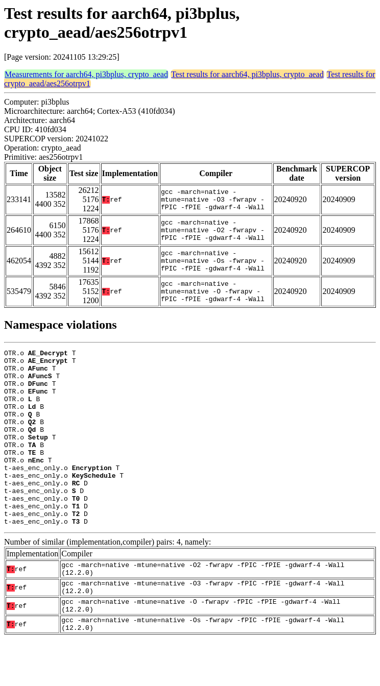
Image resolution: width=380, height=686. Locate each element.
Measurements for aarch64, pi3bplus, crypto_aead (86, 74)
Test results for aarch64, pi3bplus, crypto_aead (247, 74)
